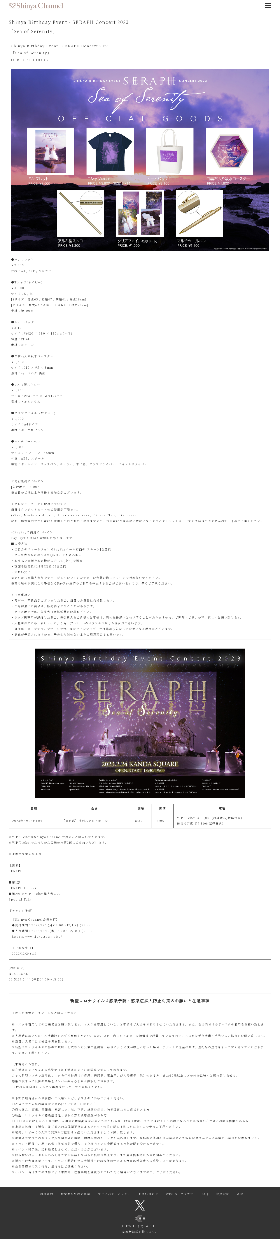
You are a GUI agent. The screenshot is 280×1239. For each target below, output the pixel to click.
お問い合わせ (148, 1194)
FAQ (204, 1194)
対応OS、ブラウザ (180, 1194)
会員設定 (222, 1194)
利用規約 (46, 1194)
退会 (240, 1194)
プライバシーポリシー (114, 1194)
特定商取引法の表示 (75, 1194)
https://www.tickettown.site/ (37, 936)
